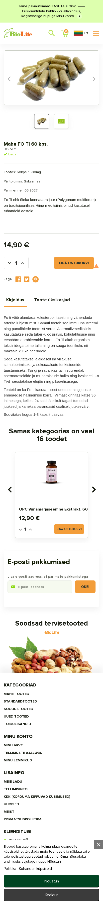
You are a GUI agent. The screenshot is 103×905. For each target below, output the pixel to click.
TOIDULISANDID (17, 724)
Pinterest (35, 279)
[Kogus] (16, 263)
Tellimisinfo (15, 789)
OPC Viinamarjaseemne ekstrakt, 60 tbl (57, 509)
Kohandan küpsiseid (35, 868)
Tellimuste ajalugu (23, 753)
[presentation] (9, 489)
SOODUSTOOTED (18, 709)
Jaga (18, 279)
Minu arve (13, 745)
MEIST (9, 812)
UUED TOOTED (16, 716)
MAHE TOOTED (16, 694)
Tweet (26, 279)
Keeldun (51, 894)
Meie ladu (13, 781)
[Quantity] (25, 529)
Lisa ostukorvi (74, 262)
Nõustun (51, 881)
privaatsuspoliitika (23, 819)
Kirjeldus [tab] (15, 300)
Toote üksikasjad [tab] (52, 300)
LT (81, 33)
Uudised (11, 804)
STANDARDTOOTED (20, 701)
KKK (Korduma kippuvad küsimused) (37, 796)
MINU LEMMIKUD (18, 760)
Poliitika (10, 868)
